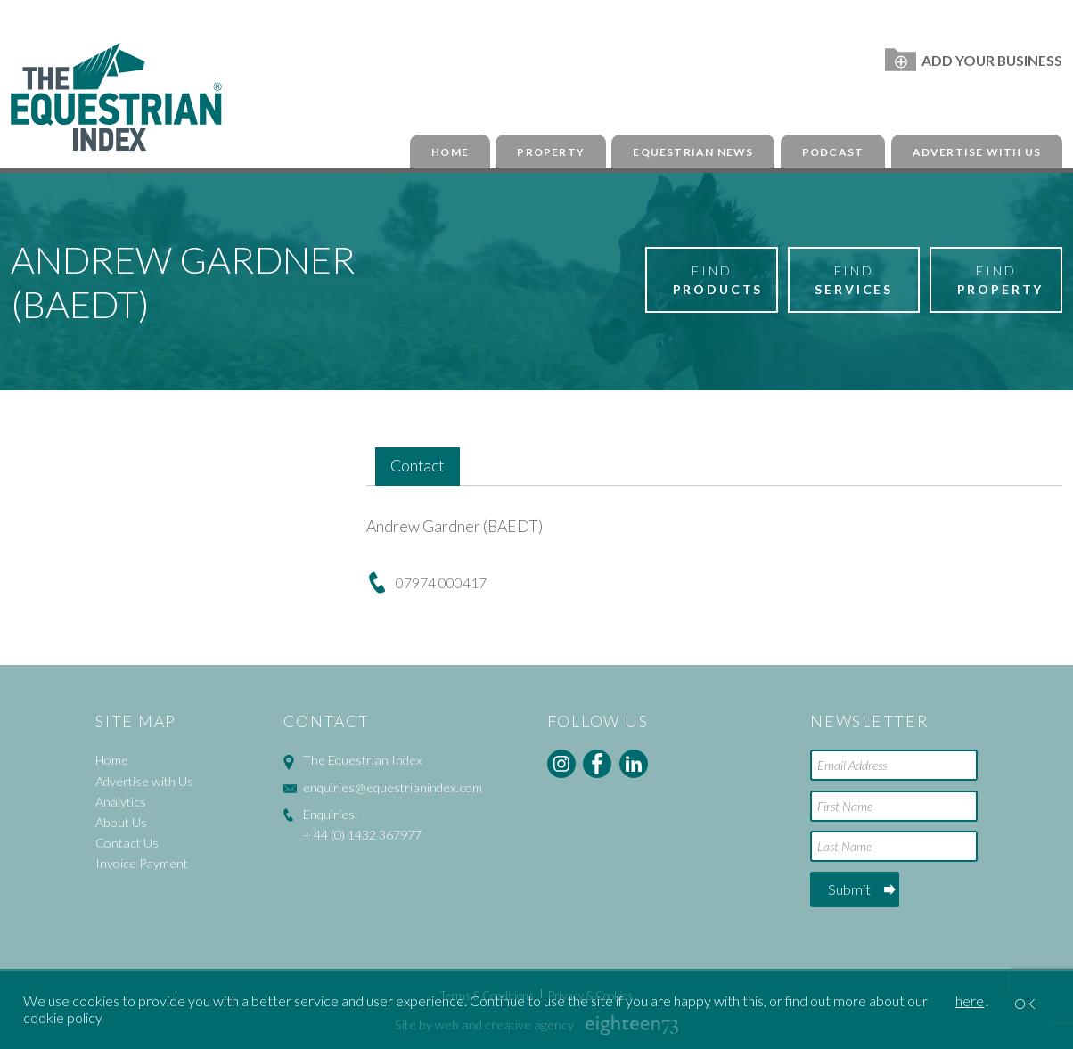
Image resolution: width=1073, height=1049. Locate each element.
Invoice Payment (141, 863)
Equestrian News (693, 152)
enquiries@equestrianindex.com (392, 787)
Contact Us (127, 842)
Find (718, 281)
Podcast (833, 152)
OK (1025, 1003)
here (969, 1000)
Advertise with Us (977, 152)
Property (551, 152)
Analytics (120, 801)
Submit (849, 889)
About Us (121, 822)
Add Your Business (973, 60)
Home (450, 152)
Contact (417, 465)
